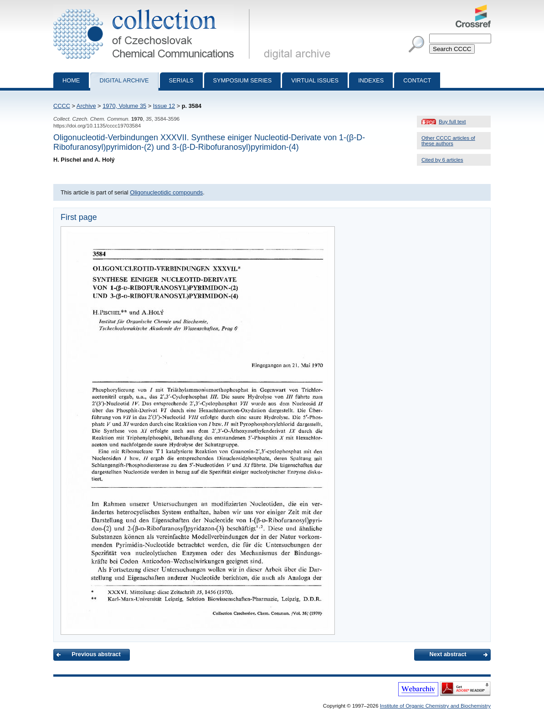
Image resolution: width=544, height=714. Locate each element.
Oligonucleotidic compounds (166, 192)
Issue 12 (164, 105)
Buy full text (452, 121)
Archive (86, 105)
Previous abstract (96, 654)
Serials (181, 80)
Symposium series (242, 80)
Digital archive (124, 80)
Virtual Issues (315, 80)
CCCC (61, 105)
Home (71, 80)
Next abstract (447, 654)
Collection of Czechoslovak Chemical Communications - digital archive (153, 8)
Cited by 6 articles (442, 160)
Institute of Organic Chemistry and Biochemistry (435, 706)
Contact (417, 80)
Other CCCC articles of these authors (448, 140)
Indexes (371, 80)
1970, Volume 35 (124, 105)
